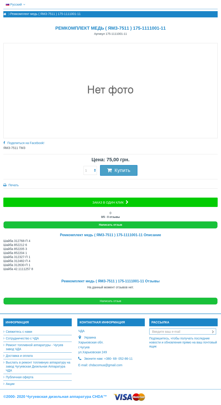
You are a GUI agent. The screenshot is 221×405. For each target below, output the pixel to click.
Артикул (99, 33)
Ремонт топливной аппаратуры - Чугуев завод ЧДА (34, 347)
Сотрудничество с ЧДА (22, 338)
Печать (13, 185)
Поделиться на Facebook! (25, 143)
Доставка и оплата (19, 355)
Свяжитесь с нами (19, 331)
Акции (10, 384)
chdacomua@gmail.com (105, 365)
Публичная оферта (19, 377)
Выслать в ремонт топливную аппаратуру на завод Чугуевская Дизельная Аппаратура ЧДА (38, 366)
